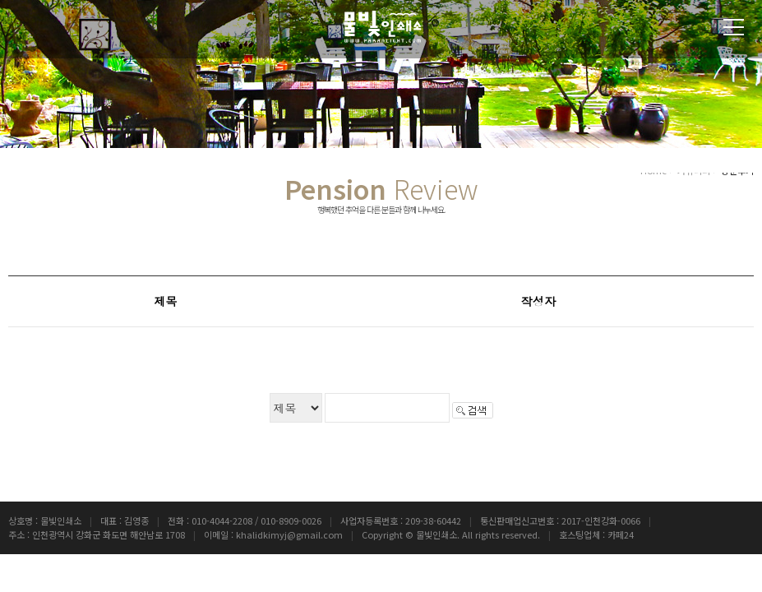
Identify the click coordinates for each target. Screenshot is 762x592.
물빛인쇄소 (436, 534)
